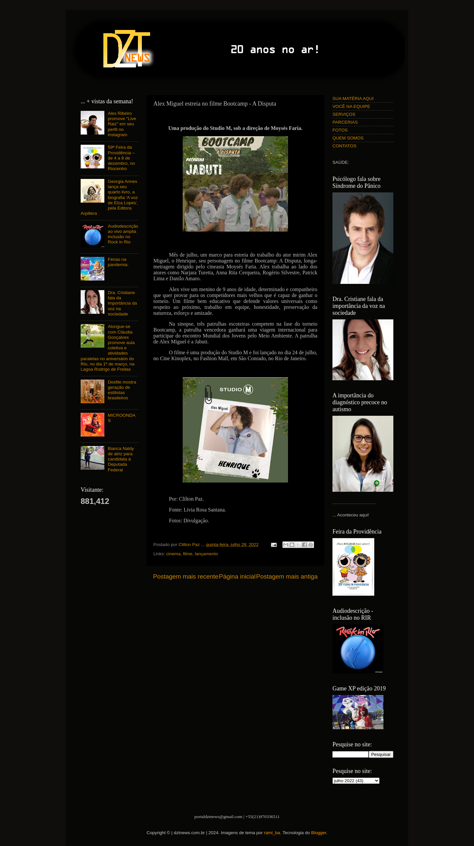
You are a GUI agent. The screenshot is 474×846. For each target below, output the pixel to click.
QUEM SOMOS (348, 138)
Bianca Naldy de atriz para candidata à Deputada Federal (121, 459)
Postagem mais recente (185, 576)
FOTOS (340, 130)
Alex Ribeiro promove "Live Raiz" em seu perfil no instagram (122, 124)
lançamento (206, 553)
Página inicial (237, 576)
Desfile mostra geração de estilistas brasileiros (122, 390)
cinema (173, 553)
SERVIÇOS (344, 114)
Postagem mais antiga (287, 576)
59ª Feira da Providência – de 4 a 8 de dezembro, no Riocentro (121, 158)
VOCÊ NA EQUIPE (351, 106)
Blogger (318, 832)
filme (188, 553)
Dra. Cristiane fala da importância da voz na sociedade (122, 303)
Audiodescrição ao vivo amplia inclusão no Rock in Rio (123, 234)
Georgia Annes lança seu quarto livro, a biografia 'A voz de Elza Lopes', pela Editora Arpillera (109, 197)
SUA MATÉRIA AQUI (353, 98)
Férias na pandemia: (118, 262)
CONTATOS (344, 145)
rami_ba (272, 832)
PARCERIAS (345, 122)
